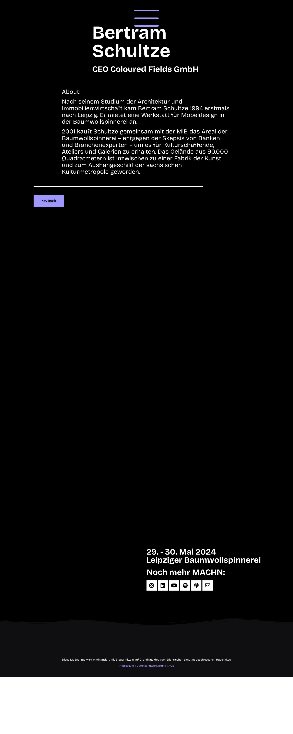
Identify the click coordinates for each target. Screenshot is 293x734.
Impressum (126, 665)
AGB (171, 665)
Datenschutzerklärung (151, 665)
